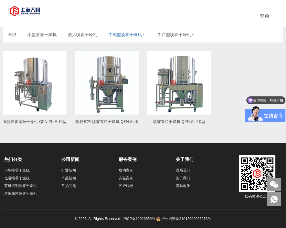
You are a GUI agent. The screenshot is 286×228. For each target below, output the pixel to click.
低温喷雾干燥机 (82, 34)
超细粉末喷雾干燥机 (20, 193)
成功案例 (126, 170)
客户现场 (126, 186)
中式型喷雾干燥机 (125, 34)
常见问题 (68, 186)
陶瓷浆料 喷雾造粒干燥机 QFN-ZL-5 (106, 121)
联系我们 (183, 170)
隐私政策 (183, 186)
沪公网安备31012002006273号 (183, 219)
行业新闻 (68, 170)
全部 (12, 34)
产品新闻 (68, 178)
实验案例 (126, 178)
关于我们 (183, 178)
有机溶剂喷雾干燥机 (20, 186)
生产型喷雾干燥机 (174, 34)
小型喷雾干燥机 (42, 34)
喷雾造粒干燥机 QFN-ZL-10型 (179, 121)
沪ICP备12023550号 (139, 219)
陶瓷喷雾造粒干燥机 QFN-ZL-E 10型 (34, 121)
